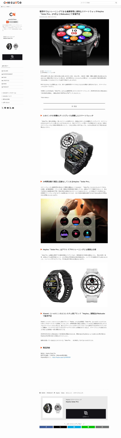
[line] (5, 108)
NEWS (43, 393)
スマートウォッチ (78, 393)
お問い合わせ (6, 102)
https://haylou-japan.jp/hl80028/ (61, 357)
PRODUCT (50, 393)
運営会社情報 (6, 99)
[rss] (10, 108)
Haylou (58, 393)
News (62, 393)
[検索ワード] (98, 3)
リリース (49, 72)
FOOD (4, 77)
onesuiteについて (7, 96)
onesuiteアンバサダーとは (9, 92)
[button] (46, 427)
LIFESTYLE (6, 80)
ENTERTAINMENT (8, 74)
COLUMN (5, 71)
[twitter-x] (2, 108)
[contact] (13, 108)
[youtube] (8, 108)
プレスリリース (48, 71)
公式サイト (86, 414)
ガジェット (69, 393)
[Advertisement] (58, 374)
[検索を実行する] (116, 3)
